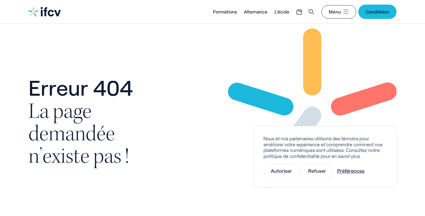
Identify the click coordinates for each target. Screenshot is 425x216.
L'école (282, 12)
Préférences (351, 171)
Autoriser (281, 171)
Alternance (256, 12)
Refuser (317, 171)
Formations (225, 12)
